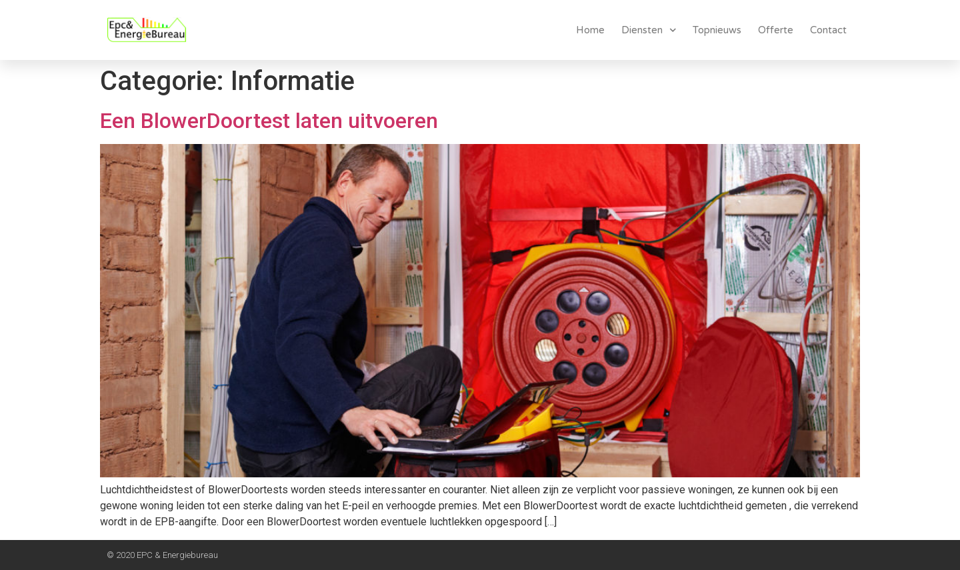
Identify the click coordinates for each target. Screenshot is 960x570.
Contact (828, 30)
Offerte (775, 30)
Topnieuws (717, 30)
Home (590, 30)
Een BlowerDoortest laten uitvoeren (269, 120)
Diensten (649, 30)
